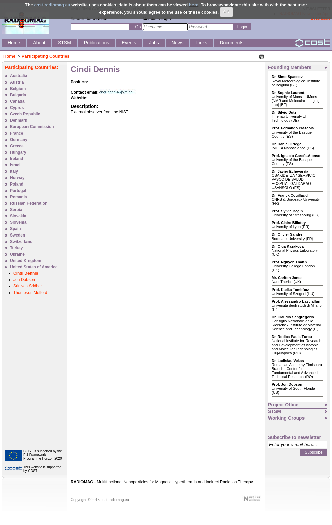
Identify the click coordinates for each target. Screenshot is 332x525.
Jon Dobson (24, 279)
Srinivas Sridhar (27, 286)
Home (9, 56)
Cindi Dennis (25, 273)
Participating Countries (46, 56)
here (193, 4)
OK (226, 11)
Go (138, 26)
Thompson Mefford (30, 292)
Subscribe (313, 452)
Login (242, 26)
